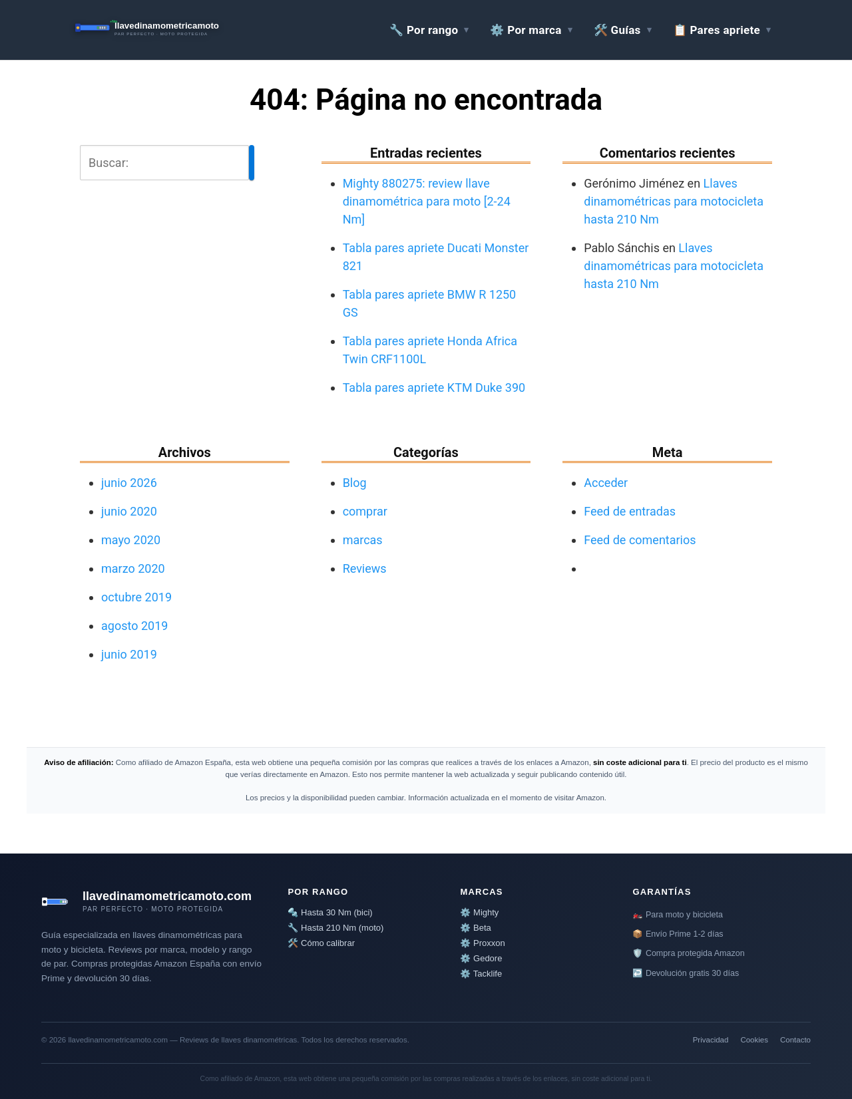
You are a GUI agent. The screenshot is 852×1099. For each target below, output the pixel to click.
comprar (365, 511)
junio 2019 (129, 654)
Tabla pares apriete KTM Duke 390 (434, 387)
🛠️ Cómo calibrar (321, 943)
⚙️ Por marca (525, 30)
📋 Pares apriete (716, 30)
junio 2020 (129, 511)
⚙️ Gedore (481, 958)
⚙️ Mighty (479, 912)
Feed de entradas (630, 511)
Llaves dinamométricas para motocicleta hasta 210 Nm (673, 201)
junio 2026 (129, 483)
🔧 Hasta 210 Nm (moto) (335, 928)
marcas (363, 540)
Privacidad (711, 1040)
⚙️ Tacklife (481, 974)
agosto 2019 (134, 626)
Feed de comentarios (640, 540)
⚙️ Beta (475, 928)
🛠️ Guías (617, 30)
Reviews (365, 568)
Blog (355, 483)
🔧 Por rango (423, 30)
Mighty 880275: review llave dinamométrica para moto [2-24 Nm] (427, 201)
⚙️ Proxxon (482, 943)
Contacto (795, 1040)
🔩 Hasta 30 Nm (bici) (330, 912)
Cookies (754, 1040)
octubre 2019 (136, 597)
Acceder (606, 483)
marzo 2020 (133, 568)
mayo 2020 (130, 540)
